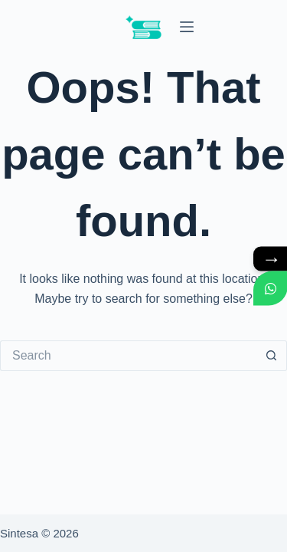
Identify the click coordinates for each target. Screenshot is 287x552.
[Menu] (187, 27)
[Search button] (271, 355)
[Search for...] (128, 355)
